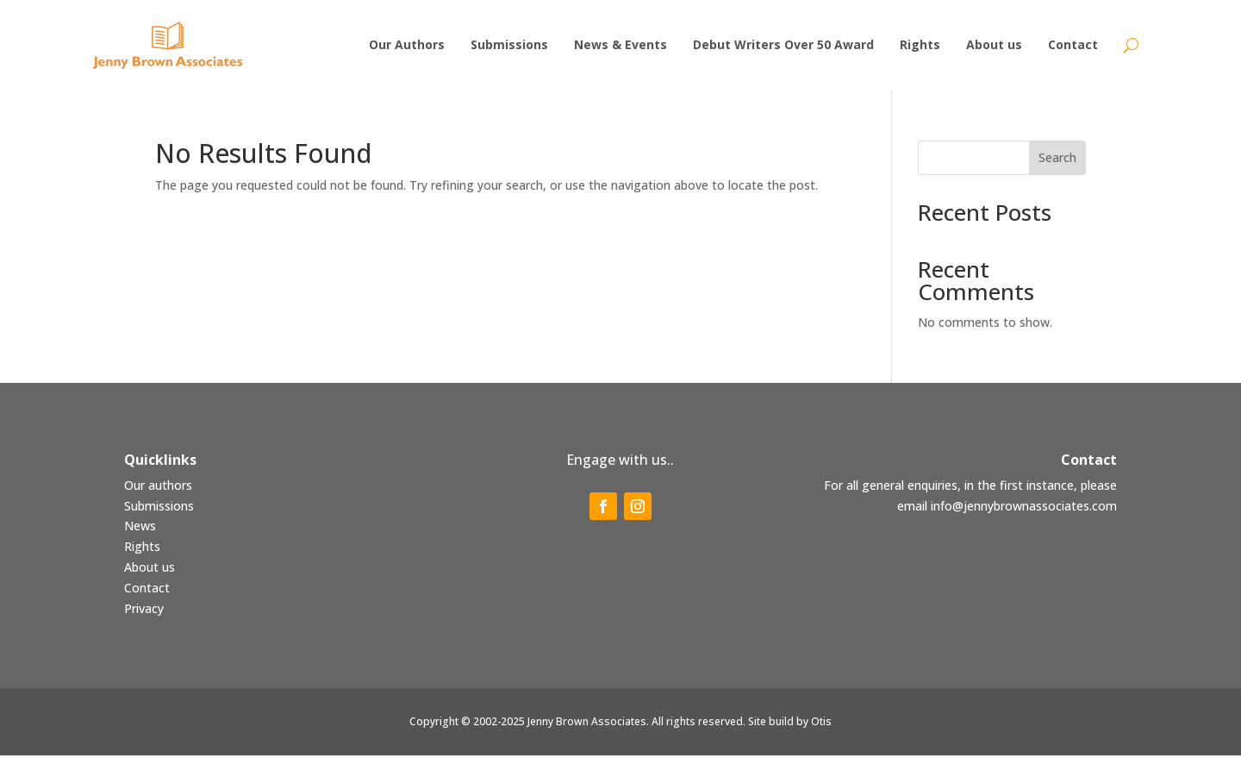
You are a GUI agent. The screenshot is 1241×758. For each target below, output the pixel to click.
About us (149, 569)
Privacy (144, 611)
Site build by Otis (790, 724)
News (140, 528)
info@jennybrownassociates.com (1024, 508)
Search (1057, 160)
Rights (142, 549)
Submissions (159, 508)
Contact (147, 590)
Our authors (158, 487)
